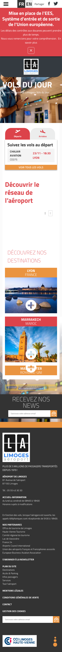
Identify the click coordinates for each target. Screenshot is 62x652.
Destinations (8, 570)
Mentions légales (12, 590)
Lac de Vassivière (10, 538)
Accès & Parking (10, 573)
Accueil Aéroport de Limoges (18, 92)
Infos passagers (10, 577)
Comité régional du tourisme (16, 535)
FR (21, 3)
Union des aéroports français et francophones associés (28, 549)
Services (6, 580)
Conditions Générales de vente (20, 597)
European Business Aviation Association (21, 552)
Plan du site (9, 566)
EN (29, 3)
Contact (7, 604)
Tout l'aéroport (9, 584)
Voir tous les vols (31, 167)
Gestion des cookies (14, 611)
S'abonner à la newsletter (18, 559)
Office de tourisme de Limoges (17, 528)
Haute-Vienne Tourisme (13, 531)
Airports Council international (16, 545)
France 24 (7, 542)
